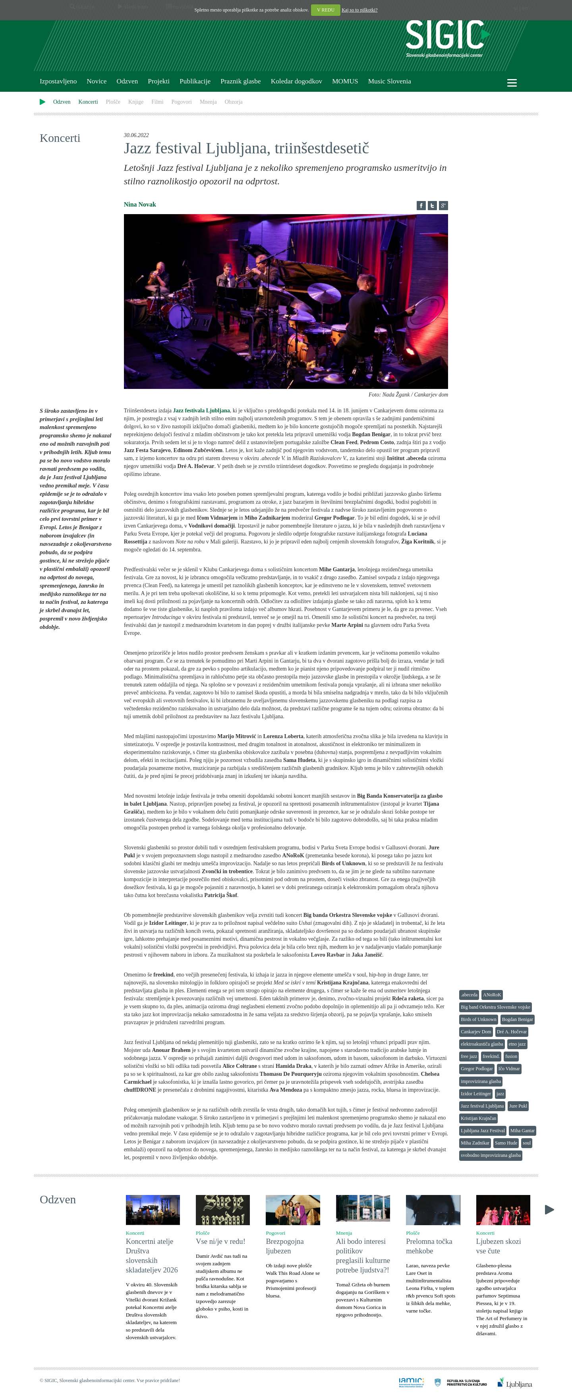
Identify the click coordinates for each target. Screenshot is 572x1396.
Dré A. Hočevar (512, 1031)
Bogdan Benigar (517, 1019)
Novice (96, 81)
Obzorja (234, 102)
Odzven (127, 81)
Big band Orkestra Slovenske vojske (495, 1007)
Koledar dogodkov (296, 81)
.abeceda (469, 995)
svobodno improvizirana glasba (491, 1155)
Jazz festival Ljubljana (482, 1106)
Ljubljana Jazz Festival (483, 1130)
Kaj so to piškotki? (359, 10)
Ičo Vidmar (509, 1068)
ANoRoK (492, 995)
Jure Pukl (518, 1106)
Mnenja (208, 102)
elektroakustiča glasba (482, 1044)
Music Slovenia (389, 81)
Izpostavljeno (58, 81)
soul (527, 1143)
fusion (511, 1056)
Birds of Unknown (478, 1019)
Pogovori (182, 102)
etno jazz (517, 1044)
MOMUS (345, 81)
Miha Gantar (522, 1130)
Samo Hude (506, 1143)
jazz (500, 1093)
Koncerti (88, 102)
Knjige (135, 102)
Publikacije (195, 81)
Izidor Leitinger (476, 1093)
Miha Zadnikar (475, 1143)
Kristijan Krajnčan (478, 1118)
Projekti (159, 81)
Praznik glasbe (240, 81)
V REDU (326, 10)
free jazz (469, 1056)
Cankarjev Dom (476, 1031)
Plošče (113, 102)
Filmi (157, 102)
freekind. (491, 1056)
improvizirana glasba (481, 1081)
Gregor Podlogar (477, 1068)
